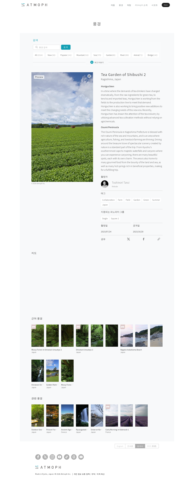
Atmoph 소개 (135, 4)
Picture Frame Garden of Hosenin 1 (52, 429)
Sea (95, 55)
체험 (123, 4)
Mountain (81, 55)
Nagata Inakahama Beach (131, 349)
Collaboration (108, 199)
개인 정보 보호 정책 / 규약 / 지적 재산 (89, 473)
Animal (136, 55)
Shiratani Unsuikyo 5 (37, 384)
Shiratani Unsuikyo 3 (84, 349)
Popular (65, 55)
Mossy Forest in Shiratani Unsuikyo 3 (46, 349)
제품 (107, 4)
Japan (117, 78)
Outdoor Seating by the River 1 (37, 429)
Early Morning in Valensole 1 (117, 429)
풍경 (115, 4)
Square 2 (115, 217)
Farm (120, 199)
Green (146, 199)
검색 (65, 47)
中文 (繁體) (152, 445)
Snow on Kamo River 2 (97, 429)
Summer (156, 199)
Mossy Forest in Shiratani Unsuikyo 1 (67, 384)
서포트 (149, 4)
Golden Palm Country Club (52, 384)
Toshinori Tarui (120, 182)
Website (115, 185)
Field (128, 199)
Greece (64, 431)
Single (105, 217)
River (122, 55)
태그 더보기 (97, 61)
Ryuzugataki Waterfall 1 (82, 429)
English (120, 445)
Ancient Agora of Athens (67, 429)
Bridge (150, 55)
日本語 (130, 445)
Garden (108, 55)
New (51, 55)
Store (162, 4)
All (38, 55)
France (108, 431)
